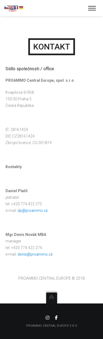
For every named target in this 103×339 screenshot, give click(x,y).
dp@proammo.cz (33, 210)
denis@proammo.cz (35, 254)
